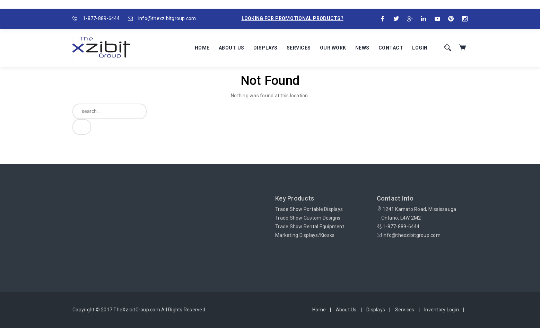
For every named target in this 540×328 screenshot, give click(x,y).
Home (202, 48)
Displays (265, 48)
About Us (231, 48)
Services (299, 48)
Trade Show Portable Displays (309, 209)
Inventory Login (441, 309)
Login (420, 48)
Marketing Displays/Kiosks (304, 235)
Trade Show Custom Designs (307, 218)
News (362, 48)
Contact (390, 48)
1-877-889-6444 (101, 18)
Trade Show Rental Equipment (309, 226)
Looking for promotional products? (292, 18)
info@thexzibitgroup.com (167, 18)
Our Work (333, 48)
